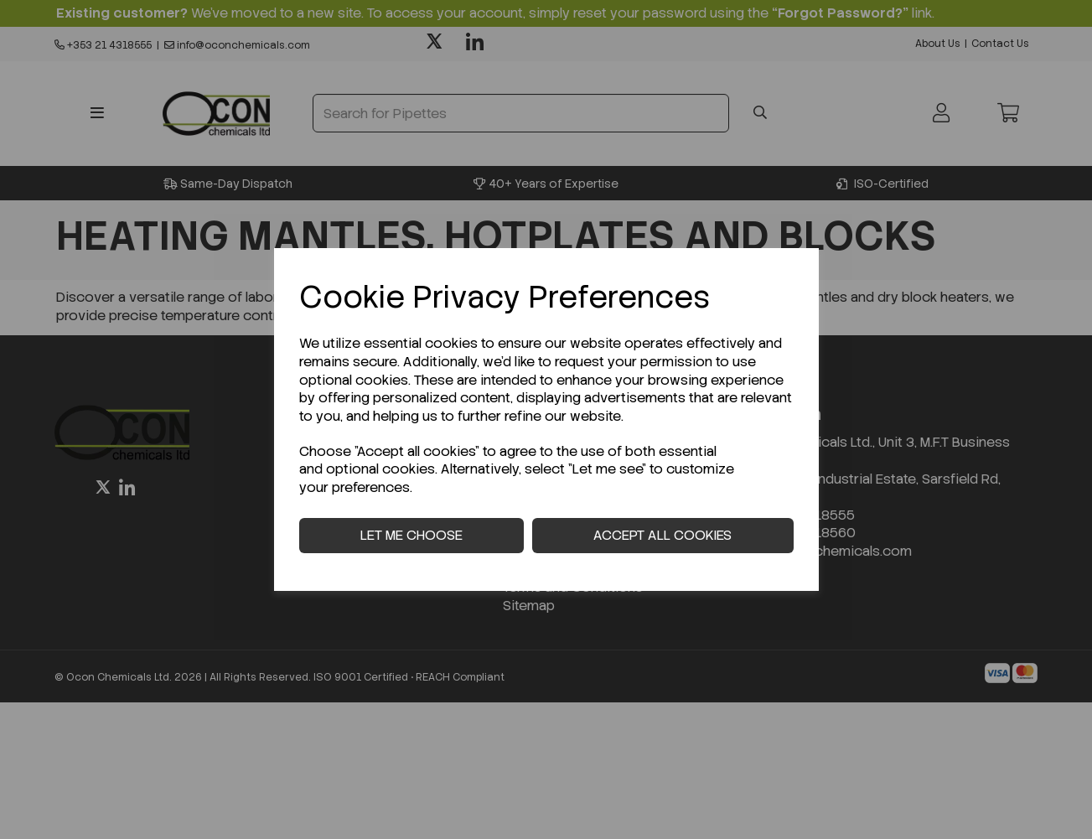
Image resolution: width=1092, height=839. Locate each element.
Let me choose (411, 535)
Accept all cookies (662, 535)
